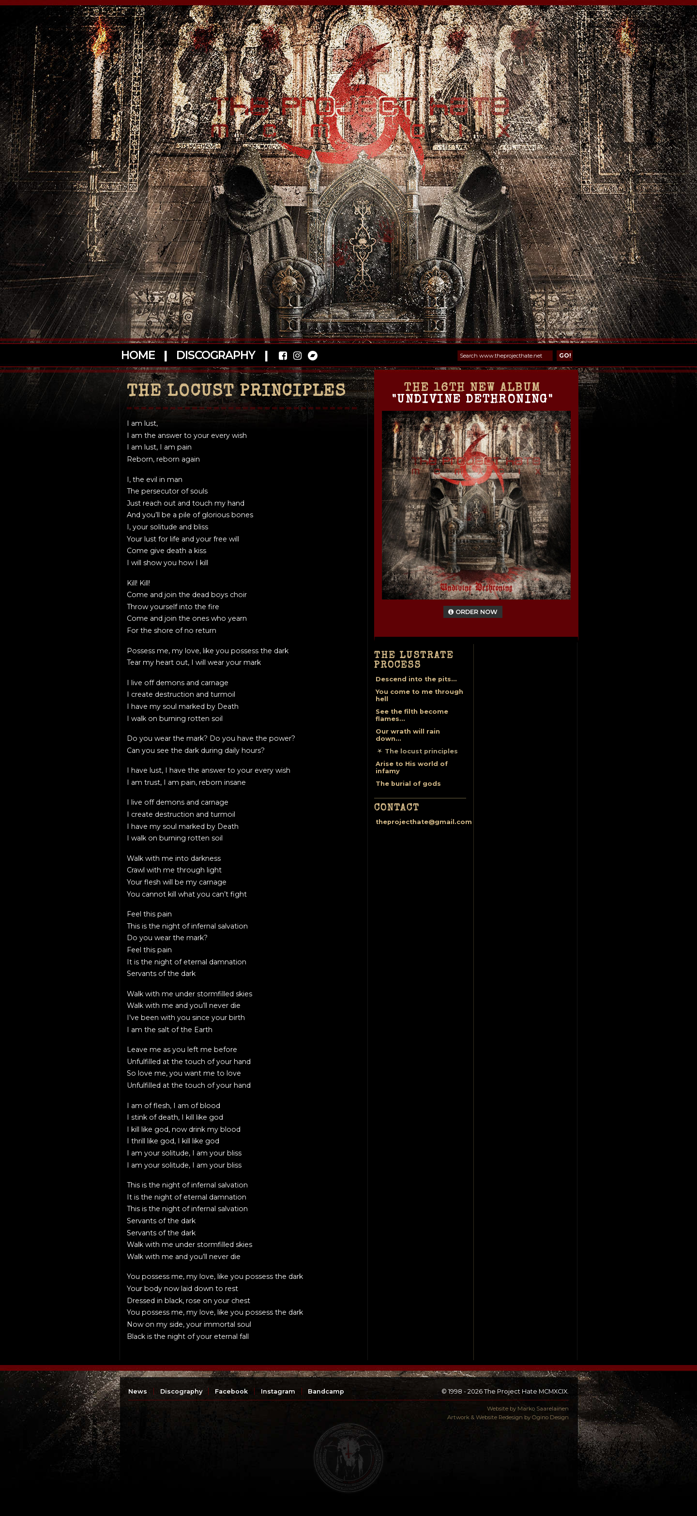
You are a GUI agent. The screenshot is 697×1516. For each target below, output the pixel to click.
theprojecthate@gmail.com (424, 822)
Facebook (231, 1391)
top (348, 1458)
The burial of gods (408, 783)
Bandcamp (326, 1391)
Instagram (278, 1391)
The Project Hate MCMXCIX (347, 111)
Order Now (473, 611)
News (137, 1391)
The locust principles (421, 751)
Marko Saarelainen (543, 1408)
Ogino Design (550, 1417)
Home (137, 355)
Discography (215, 355)
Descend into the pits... (416, 679)
